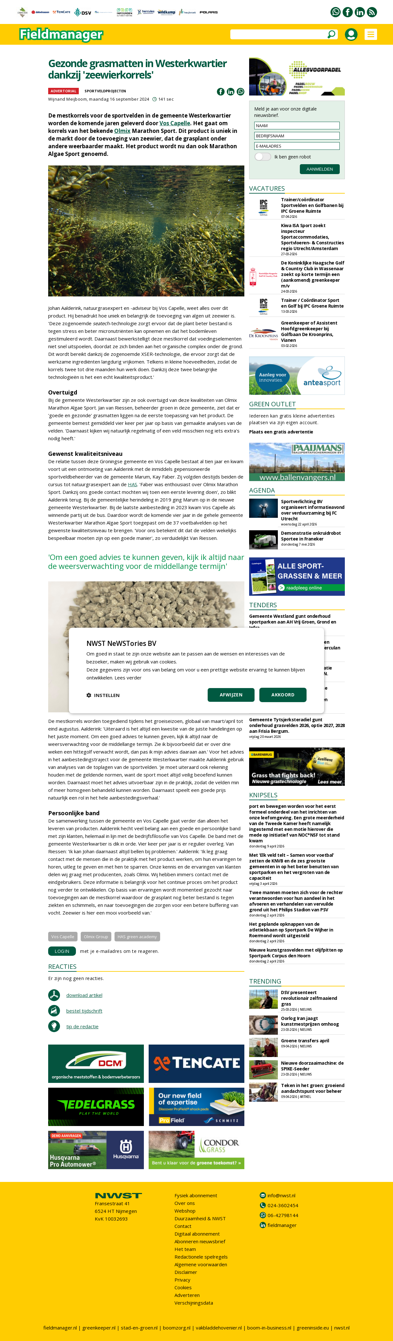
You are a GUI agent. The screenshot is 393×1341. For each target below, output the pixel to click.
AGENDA (262, 490)
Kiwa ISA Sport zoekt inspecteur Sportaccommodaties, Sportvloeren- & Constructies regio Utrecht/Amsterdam (312, 236)
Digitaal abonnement (197, 1233)
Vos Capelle (174, 123)
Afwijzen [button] (231, 695)
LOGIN (62, 951)
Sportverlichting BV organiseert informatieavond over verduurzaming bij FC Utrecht (313, 510)
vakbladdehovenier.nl (219, 1327)
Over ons (184, 1203)
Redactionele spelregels (201, 1256)
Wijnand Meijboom (67, 99)
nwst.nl (342, 1327)
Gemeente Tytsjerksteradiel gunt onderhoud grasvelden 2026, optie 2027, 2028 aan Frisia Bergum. (297, 725)
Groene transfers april (305, 1041)
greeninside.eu (313, 1327)
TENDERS (263, 605)
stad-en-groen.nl (139, 1327)
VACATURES (267, 188)
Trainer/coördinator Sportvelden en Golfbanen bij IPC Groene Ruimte (312, 205)
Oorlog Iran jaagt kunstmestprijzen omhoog (310, 1021)
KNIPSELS (263, 795)
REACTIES (62, 966)
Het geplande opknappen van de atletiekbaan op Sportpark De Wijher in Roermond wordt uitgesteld (291, 930)
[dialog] (196, 670)
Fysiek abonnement (195, 1195)
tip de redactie (82, 1026)
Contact (182, 1226)
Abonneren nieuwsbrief (199, 1241)
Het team (185, 1249)
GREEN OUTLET (272, 404)
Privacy (182, 1279)
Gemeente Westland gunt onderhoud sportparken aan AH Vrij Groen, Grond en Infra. (292, 622)
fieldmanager (282, 1225)
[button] (103, 695)
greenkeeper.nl (98, 1327)
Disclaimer (185, 1272)
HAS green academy (137, 936)
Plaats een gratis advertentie (281, 432)
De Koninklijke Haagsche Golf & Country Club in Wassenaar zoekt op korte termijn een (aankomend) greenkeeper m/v (312, 274)
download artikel (84, 995)
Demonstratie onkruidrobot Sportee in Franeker (311, 536)
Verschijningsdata (193, 1302)
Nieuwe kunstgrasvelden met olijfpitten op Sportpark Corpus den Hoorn (296, 953)
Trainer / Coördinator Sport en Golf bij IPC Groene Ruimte (312, 303)
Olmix (122, 130)
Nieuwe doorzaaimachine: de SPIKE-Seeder (312, 1066)
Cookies (183, 1287)
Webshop (185, 1210)
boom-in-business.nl (269, 1327)
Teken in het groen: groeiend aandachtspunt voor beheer (312, 1088)
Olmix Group (96, 936)
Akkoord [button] (282, 695)
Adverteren (187, 1295)
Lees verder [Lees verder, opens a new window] (128, 677)
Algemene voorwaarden (200, 1264)
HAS (132, 484)
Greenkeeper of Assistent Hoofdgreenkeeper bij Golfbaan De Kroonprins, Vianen (309, 331)
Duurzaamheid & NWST (200, 1218)
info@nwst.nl (281, 1195)
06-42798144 (283, 1215)
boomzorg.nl (176, 1327)
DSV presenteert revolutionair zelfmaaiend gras (309, 998)
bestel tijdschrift (84, 1011)
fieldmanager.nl (60, 1327)
